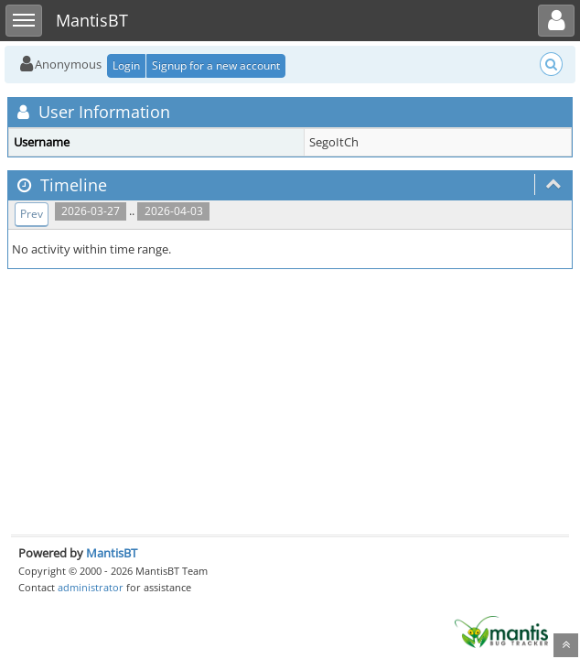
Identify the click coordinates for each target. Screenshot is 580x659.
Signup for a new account (216, 65)
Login (126, 65)
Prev (31, 213)
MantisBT (111, 553)
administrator (91, 587)
